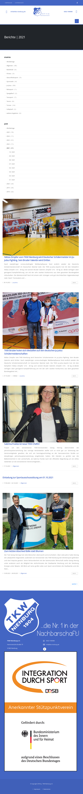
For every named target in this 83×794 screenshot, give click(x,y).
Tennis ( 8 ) (10, 101)
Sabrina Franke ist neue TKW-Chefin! (21, 443)
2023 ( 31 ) (10, 140)
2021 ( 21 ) (10, 148)
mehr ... (75, 282)
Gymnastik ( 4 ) (12, 81)
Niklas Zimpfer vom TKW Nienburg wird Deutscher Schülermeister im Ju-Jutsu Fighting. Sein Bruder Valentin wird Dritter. (39, 259)
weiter (74, 584)
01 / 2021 (12, 180)
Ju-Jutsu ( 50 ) (11, 85)
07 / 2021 (12, 164)
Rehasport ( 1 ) (12, 89)
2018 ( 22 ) (10, 192)
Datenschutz (18, 3)
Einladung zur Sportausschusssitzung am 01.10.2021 (28, 477)
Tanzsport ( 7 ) (11, 97)
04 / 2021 (12, 172)
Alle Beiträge (10, 62)
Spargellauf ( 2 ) (12, 93)
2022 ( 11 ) (10, 144)
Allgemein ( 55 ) (12, 66)
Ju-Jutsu (15, 282)
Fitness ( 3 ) (10, 74)
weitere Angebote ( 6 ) (14, 113)
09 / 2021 (12, 156)
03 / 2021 (12, 176)
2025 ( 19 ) (10, 132)
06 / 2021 (12, 168)
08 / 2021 (12, 160)
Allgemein (16, 466)
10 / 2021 (12, 152)
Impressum (8, 3)
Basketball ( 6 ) (11, 70)
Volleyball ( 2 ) (11, 109)
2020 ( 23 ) (10, 184)
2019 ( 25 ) (10, 188)
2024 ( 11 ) (10, 136)
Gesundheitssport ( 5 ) (14, 77)
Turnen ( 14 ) (11, 105)
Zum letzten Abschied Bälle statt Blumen (23, 551)
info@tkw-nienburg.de (18, 12)
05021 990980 (68, 12)
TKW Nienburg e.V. (47, 784)
